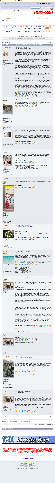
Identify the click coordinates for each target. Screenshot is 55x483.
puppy (5, 98)
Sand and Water (8, 251)
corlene (6, 225)
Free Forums (25, 465)
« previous (49, 417)
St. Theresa (7, 151)
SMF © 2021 (27, 463)
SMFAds (21, 465)
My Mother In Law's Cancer (23, 47)
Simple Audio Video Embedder (28, 464)
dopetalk (5, 4)
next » (52, 417)
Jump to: (36, 424)
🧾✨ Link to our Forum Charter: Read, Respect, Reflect (43, 11)
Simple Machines (32, 463)
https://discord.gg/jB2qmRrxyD (36, 36)
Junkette (6, 47)
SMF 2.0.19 (23, 463)
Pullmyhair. (7, 356)
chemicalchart (7, 127)
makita (5, 278)
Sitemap (29, 465)
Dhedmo (6, 178)
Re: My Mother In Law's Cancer (24, 98)
